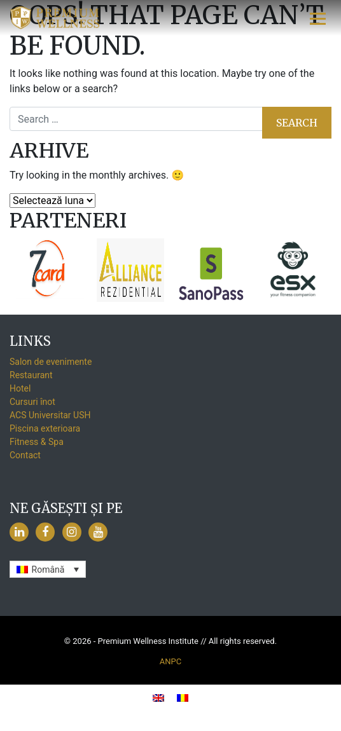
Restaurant (31, 375)
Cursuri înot (32, 402)
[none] (48, 569)
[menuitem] (48, 569)
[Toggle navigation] (318, 18)
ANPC (170, 661)
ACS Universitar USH (50, 415)
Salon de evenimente (51, 362)
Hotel (20, 388)
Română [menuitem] (48, 569)
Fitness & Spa (37, 442)
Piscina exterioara (45, 428)
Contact (25, 455)
